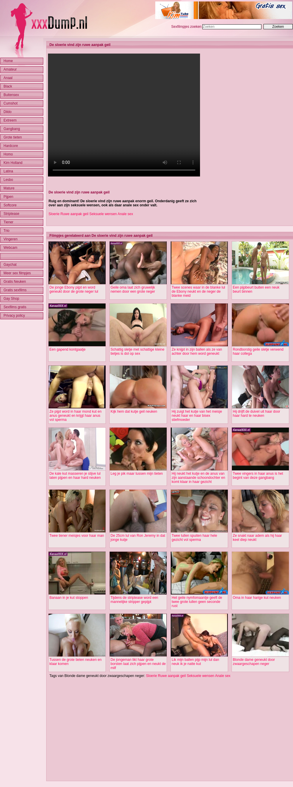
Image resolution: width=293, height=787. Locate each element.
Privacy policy (14, 315)
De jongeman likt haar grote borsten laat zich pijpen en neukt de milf (138, 664)
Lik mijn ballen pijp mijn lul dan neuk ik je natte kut (195, 662)
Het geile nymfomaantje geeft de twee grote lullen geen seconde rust (197, 602)
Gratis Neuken (15, 282)
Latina (8, 171)
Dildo (7, 112)
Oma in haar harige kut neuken (257, 598)
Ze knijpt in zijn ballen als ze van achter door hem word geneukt (197, 351)
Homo (8, 154)
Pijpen (8, 197)
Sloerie (54, 214)
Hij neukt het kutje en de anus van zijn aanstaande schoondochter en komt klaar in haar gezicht (198, 477)
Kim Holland (13, 163)
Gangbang (12, 129)
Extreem (10, 120)
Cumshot (11, 103)
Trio (6, 231)
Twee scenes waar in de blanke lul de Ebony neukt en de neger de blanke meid (198, 291)
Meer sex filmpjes (17, 273)
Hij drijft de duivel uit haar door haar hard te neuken (256, 413)
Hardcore (11, 146)
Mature (9, 188)
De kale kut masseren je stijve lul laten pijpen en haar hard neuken (75, 475)
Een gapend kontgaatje (67, 349)
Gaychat (10, 265)
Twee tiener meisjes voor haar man (76, 536)
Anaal (8, 78)
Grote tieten (13, 137)
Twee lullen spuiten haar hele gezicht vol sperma (194, 538)
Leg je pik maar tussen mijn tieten (137, 473)
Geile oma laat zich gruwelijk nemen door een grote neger (133, 289)
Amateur (10, 69)
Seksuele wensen (103, 214)
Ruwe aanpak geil (74, 214)
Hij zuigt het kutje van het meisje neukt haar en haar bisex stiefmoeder (197, 415)
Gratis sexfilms (15, 290)
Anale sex (125, 214)
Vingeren (11, 239)
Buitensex (11, 95)
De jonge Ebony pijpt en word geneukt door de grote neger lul (73, 289)
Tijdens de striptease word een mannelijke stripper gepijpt (134, 600)
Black (8, 86)
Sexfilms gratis (15, 307)
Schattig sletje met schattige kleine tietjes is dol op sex (137, 351)
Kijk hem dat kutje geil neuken (134, 411)
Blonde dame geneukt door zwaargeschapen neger (254, 662)
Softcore (10, 205)
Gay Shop (11, 298)
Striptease (11, 214)
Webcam (10, 248)
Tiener (8, 222)
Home (8, 61)
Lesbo (8, 180)
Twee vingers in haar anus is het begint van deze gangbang (258, 475)
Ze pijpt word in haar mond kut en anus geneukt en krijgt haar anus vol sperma (75, 415)
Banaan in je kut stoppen (68, 598)
